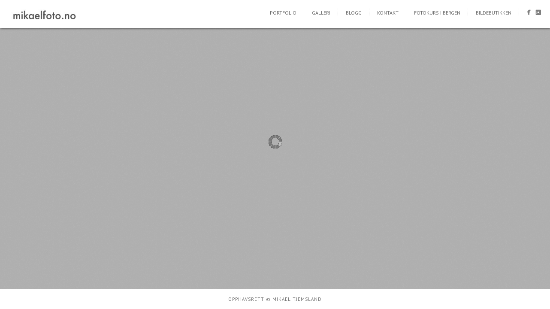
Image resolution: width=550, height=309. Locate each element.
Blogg (354, 12)
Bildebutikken (493, 12)
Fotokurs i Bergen (437, 12)
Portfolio (283, 12)
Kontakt (388, 12)
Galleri (321, 12)
